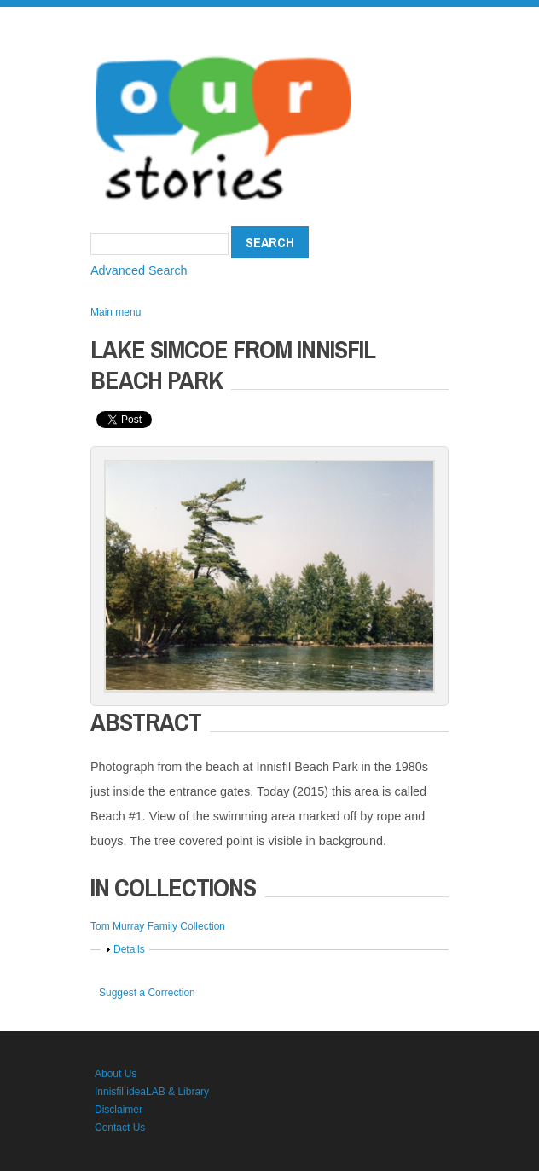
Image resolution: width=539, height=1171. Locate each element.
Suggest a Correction (147, 993)
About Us (115, 1074)
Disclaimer (118, 1110)
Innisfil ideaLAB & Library (152, 1092)
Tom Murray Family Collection (157, 926)
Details (129, 949)
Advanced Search (139, 270)
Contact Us (120, 1127)
